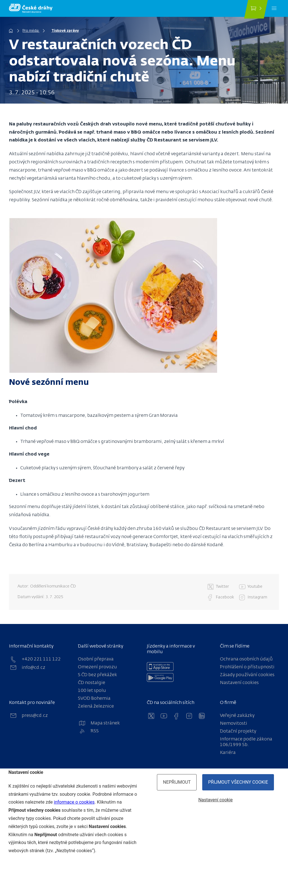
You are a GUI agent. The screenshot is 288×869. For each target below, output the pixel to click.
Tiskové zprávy (65, 31)
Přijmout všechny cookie (238, 782)
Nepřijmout (177, 782)
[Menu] (274, 8)
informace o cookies (74, 802)
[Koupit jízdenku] (256, 9)
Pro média (30, 31)
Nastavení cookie (215, 799)
